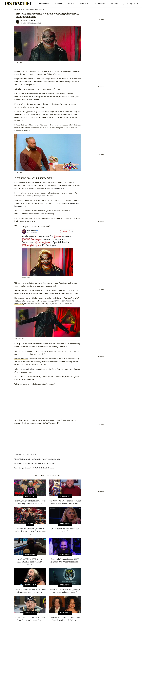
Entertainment (44, 4)
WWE (42, 9)
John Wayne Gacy (57, 188)
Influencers (84, 4)
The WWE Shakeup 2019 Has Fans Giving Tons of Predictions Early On (37, 459)
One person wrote (21, 359)
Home (16, 9)
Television (58, 4)
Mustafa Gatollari (29, 21)
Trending (71, 4)
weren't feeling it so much (29, 369)
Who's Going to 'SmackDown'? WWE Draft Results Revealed (34, 468)
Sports (38, 9)
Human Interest (99, 4)
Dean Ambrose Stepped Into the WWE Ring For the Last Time (34, 463)
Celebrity (32, 9)
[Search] (124, 3)
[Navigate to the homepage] (19, 3)
